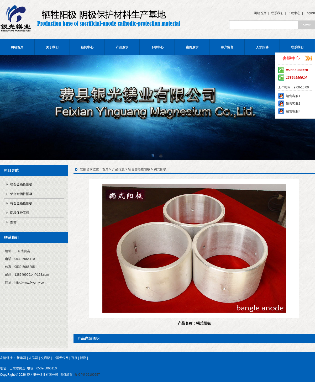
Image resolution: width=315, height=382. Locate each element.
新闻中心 (87, 47)
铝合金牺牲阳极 (21, 194)
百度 (74, 358)
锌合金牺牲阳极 (21, 203)
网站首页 (260, 13)
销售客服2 (293, 103)
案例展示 (192, 47)
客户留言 (227, 47)
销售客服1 (293, 96)
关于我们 (52, 47)
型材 (13, 222)
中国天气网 (61, 358)
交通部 (45, 358)
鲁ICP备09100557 (87, 374)
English (310, 13)
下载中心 (294, 13)
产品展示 (122, 47)
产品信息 (118, 169)
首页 (105, 169)
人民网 (33, 358)
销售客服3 (293, 111)
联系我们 (277, 13)
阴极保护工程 (19, 213)
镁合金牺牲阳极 (21, 184)
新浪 (83, 358)
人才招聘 (262, 47)
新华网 (21, 358)
